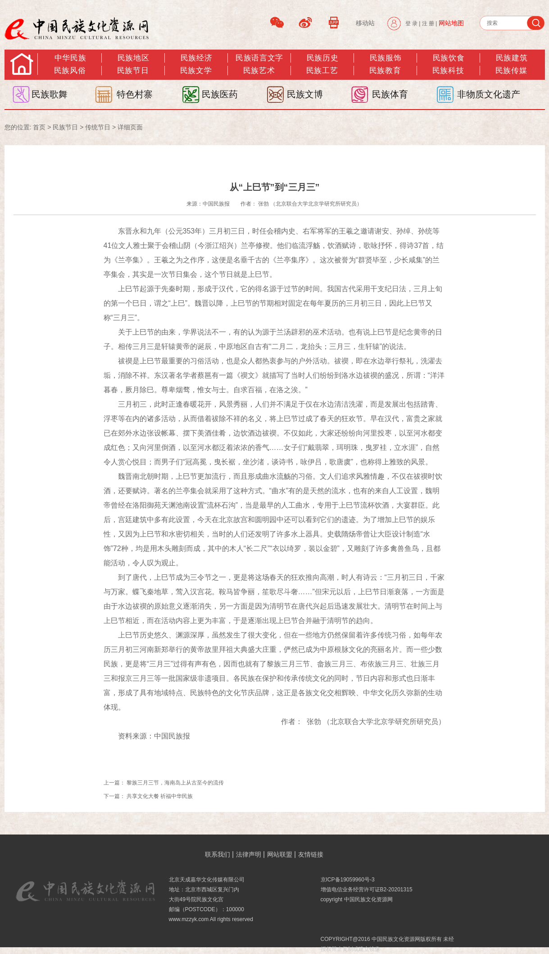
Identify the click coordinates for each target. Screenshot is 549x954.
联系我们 (217, 854)
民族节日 (133, 70)
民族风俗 (70, 70)
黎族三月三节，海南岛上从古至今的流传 (175, 783)
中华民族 (70, 58)
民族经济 (196, 58)
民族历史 (322, 58)
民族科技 (448, 70)
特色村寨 (135, 94)
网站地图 (451, 23)
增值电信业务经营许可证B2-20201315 (367, 889)
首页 (39, 127)
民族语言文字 (259, 58)
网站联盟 (279, 854)
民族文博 (305, 94)
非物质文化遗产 (488, 94)
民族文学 (196, 70)
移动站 (365, 23)
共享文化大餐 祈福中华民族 (160, 796)
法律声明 (248, 854)
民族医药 (220, 94)
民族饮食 (448, 58)
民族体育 (390, 94)
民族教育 (385, 70)
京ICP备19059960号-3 (348, 879)
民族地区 (133, 58)
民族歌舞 (50, 94)
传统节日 (97, 127)
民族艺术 (259, 70)
